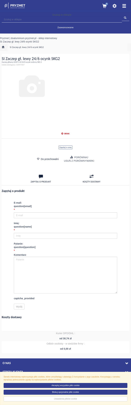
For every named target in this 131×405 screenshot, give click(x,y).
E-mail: (65, 204)
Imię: (65, 225)
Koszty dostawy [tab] (91, 178)
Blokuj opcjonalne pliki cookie (65, 392)
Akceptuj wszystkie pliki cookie (66, 385)
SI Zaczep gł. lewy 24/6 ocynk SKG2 (27, 47)
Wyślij (19, 306)
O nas (65, 363)
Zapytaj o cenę (65, 147)
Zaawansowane (65, 27)
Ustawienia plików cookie (65, 399)
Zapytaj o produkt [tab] (41, 178)
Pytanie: (65, 245)
